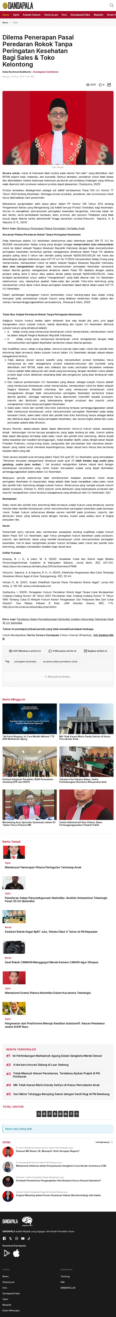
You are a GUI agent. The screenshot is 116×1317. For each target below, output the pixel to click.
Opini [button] (16, 14)
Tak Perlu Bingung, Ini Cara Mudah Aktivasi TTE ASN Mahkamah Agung (28, 737)
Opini (8, 863)
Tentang (65, 1276)
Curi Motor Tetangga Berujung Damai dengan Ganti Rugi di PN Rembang (61, 1094)
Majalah (6, 1304)
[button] (112, 5)
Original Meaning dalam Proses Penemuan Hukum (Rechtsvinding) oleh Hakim (58, 1195)
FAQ (63, 1282)
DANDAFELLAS (68, 1287)
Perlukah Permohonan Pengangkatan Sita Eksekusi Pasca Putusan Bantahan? (58, 1180)
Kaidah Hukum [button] (32, 14)
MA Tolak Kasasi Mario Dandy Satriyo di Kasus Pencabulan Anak (84, 737)
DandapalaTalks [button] (80, 14)
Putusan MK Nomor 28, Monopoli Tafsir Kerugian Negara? (47, 1151)
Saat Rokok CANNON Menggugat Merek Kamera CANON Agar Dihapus (51, 962)
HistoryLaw (8, 1282)
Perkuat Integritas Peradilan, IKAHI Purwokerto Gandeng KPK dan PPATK (27, 780)
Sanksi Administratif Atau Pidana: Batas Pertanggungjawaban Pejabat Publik (80, 823)
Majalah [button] (98, 14)
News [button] (5, 14)
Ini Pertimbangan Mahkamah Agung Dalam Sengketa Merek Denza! (57, 1055)
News (5, 22)
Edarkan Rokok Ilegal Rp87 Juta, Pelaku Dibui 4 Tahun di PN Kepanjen (51, 931)
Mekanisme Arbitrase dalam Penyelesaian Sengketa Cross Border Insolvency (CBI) (61, 1165)
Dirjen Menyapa (11, 1310)
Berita (8, 927)
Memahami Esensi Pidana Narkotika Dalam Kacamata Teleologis (48, 992)
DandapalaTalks (11, 1293)
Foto (4, 1287)
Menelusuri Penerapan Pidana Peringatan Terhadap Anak (51, 228)
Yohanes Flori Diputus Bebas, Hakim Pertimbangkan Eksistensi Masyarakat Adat (82, 780)
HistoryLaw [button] (51, 14)
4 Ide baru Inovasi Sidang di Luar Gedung (41, 1064)
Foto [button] (64, 14)
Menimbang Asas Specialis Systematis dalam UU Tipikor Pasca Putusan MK (28, 823)
